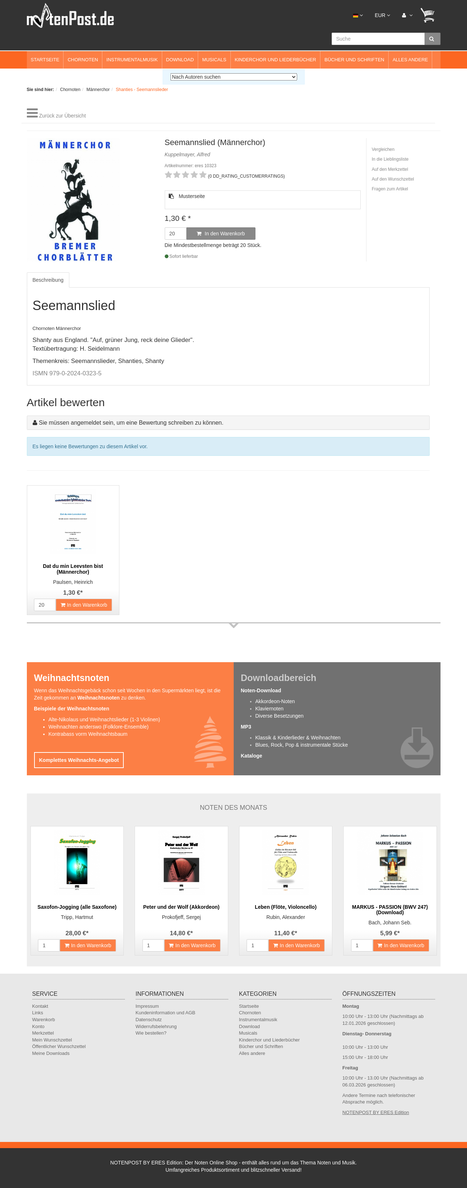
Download (180, 59)
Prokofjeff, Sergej (181, 917)
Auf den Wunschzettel (393, 179)
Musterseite (187, 196)
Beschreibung (48, 280)
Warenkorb (43, 1019)
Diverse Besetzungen (279, 716)
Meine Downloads (51, 1053)
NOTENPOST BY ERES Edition (376, 1112)
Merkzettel (43, 1033)
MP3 (246, 727)
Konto (38, 1026)
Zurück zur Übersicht (62, 116)
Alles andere (410, 59)
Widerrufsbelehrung (156, 1026)
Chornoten (82, 59)
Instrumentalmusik (131, 59)
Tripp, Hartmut (77, 917)
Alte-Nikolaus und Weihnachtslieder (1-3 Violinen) (104, 719)
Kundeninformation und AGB (166, 1012)
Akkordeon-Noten (275, 701)
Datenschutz (149, 1019)
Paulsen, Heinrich (73, 582)
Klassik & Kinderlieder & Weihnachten (298, 738)
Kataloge (251, 756)
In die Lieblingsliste (390, 159)
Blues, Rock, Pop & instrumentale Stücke (301, 745)
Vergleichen (383, 149)
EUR (382, 15)
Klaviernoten (269, 708)
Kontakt (40, 1006)
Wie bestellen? (151, 1033)
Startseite (45, 59)
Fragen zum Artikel (390, 188)
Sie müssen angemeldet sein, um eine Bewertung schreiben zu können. (131, 423)
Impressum (147, 1006)
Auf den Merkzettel (390, 169)
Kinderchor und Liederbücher (275, 59)
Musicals (214, 59)
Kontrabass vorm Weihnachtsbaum (88, 734)
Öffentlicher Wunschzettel (59, 1046)
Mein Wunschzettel (52, 1040)
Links (37, 1012)
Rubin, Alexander (285, 917)
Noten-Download (261, 690)
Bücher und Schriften (354, 59)
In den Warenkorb (221, 233)
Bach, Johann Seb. (390, 922)
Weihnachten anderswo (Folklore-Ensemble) (99, 727)
